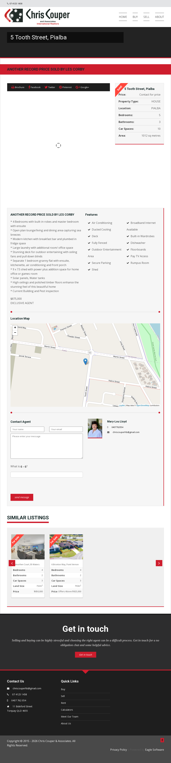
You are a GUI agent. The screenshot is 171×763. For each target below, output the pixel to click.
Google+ (82, 87)
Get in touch (85, 654)
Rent (63, 702)
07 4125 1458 (16, 3)
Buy (63, 689)
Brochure (17, 87)
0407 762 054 (18, 700)
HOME (123, 17)
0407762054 (117, 427)
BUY (135, 17)
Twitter (50, 87)
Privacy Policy (118, 749)
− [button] (15, 332)
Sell (63, 696)
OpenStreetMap (142, 405)
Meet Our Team (69, 716)
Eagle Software (154, 749)
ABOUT (159, 17)
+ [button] (15, 327)
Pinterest (65, 87)
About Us (66, 723)
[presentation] (36, 483)
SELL (146, 17)
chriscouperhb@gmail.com (126, 432)
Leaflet (122, 405)
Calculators (67, 709)
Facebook (34, 87)
